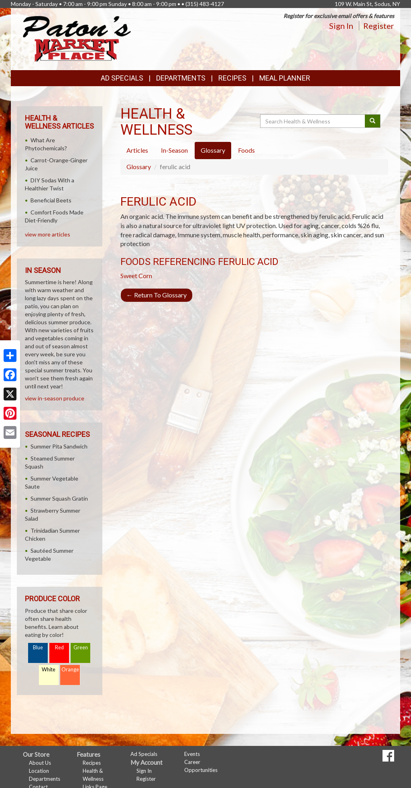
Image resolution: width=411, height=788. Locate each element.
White (48, 670)
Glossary (138, 166)
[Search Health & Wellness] (313, 121)
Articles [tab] (137, 150)
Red (59, 648)
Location (39, 771)
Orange (70, 670)
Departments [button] (181, 78)
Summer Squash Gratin (59, 498)
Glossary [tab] (213, 150)
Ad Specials (122, 78)
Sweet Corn (136, 275)
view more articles (47, 234)
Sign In (341, 25)
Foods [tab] (246, 150)
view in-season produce (54, 398)
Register (378, 25)
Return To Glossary (156, 295)
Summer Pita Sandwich (59, 446)
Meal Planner (284, 78)
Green (80, 648)
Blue (38, 648)
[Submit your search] (372, 121)
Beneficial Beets (51, 200)
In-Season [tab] (174, 150)
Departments (44, 779)
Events (192, 754)
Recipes (232, 78)
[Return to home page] (77, 38)
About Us (40, 763)
